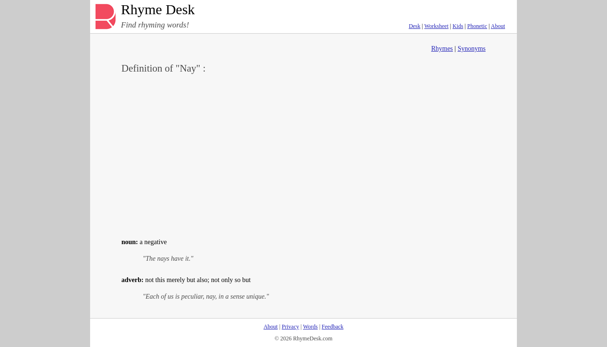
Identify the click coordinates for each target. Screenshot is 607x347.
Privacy (290, 326)
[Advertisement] (303, 154)
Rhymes (442, 48)
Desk (415, 26)
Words (310, 326)
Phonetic (477, 26)
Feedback (332, 326)
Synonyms (472, 48)
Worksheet (436, 26)
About (498, 26)
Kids (457, 26)
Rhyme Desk (158, 9)
